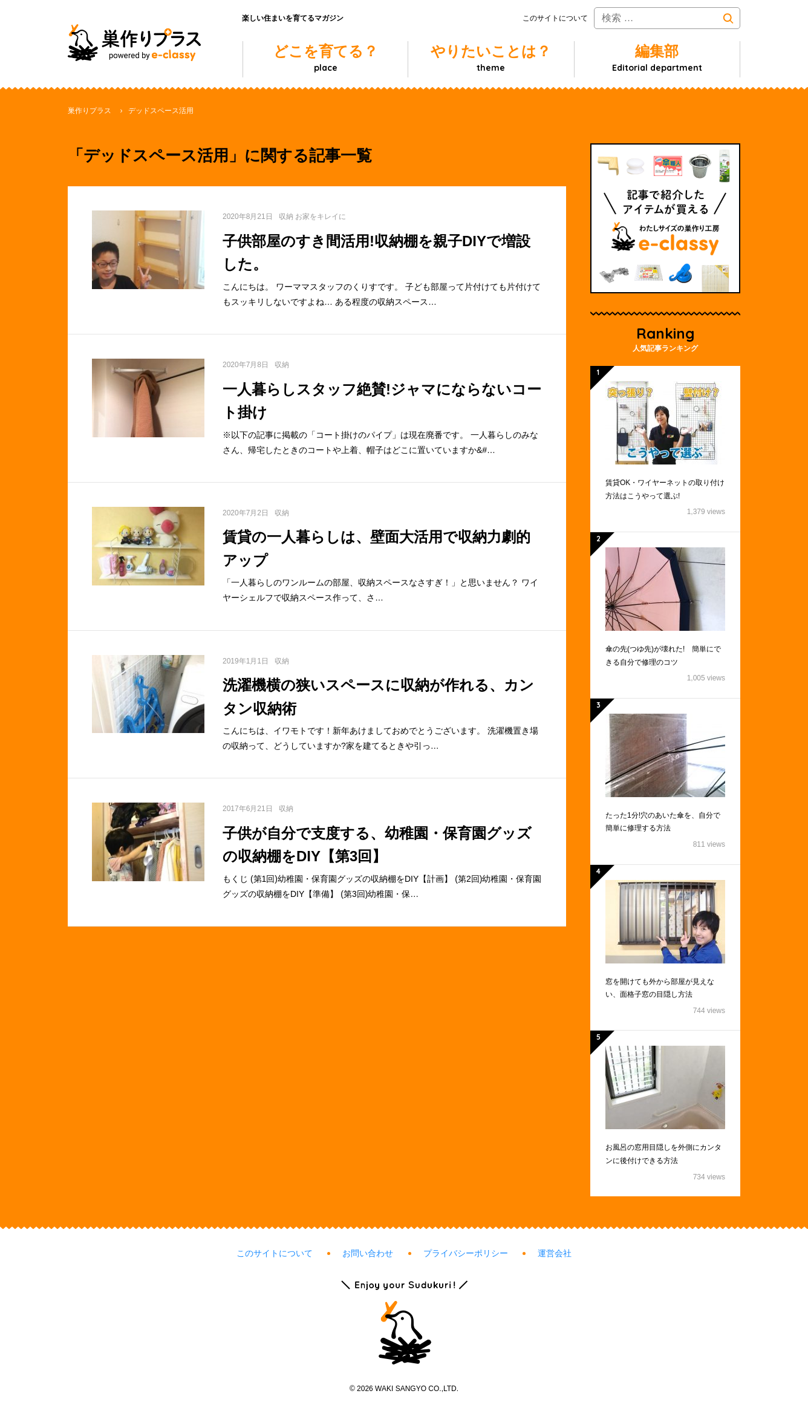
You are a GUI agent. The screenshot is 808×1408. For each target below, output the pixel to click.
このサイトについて (555, 18)
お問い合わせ (367, 1253)
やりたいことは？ (491, 58)
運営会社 (555, 1253)
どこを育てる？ (325, 58)
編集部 (657, 58)
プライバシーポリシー (465, 1253)
